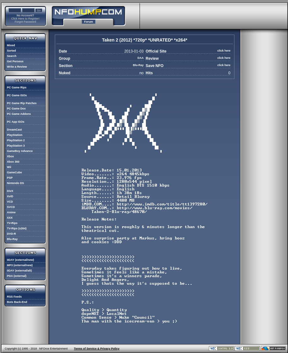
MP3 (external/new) (20, 265)
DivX (10, 191)
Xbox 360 (13, 161)
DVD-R (11, 233)
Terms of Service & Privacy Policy (96, 348)
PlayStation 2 (16, 140)
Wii (9, 167)
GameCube (14, 172)
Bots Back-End (17, 302)
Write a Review (17, 66)
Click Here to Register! (25, 18)
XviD (10, 196)
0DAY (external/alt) (19, 270)
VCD (10, 201)
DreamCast (14, 129)
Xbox (10, 156)
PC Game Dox (16, 108)
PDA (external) (16, 275)
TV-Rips (12, 223)
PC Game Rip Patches (22, 103)
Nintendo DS (15, 183)
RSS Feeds (14, 296)
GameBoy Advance (20, 151)
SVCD (11, 207)
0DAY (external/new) (20, 259)
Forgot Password (25, 21)
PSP (10, 177)
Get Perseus (15, 61)
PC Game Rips (16, 87)
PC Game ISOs (17, 95)
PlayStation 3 (16, 145)
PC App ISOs (15, 121)
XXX (10, 217)
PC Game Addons (19, 113)
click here (224, 50)
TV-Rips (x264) (16, 228)
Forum (88, 21)
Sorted (11, 50)
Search (11, 56)
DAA (140, 57)
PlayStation (14, 135)
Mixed (11, 45)
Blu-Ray (12, 239)
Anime (11, 212)
